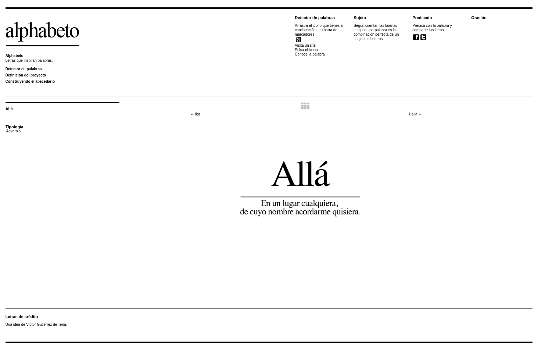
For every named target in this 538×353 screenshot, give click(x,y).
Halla (415, 114)
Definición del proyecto (26, 75)
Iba (195, 114)
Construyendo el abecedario (30, 81)
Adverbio (13, 131)
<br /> (426, 57)
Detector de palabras (24, 69)
